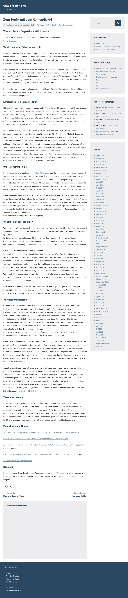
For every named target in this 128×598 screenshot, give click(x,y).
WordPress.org (11, 582)
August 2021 (100, 320)
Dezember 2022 (102, 273)
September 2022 (102, 282)
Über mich (100, 43)
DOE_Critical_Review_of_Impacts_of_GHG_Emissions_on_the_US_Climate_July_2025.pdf (40, 454)
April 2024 (100, 226)
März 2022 (100, 300)
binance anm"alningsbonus (106, 131)
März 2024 (100, 229)
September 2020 (102, 344)
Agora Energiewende (41, 202)
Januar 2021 (100, 341)
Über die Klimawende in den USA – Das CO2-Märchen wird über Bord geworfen (35, 438)
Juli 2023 (99, 252)
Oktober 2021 (101, 314)
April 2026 (100, 156)
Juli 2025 (99, 182)
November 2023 (102, 241)
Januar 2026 (100, 164)
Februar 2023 (101, 267)
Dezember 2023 (102, 238)
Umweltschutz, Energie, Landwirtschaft (19, 25)
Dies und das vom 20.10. (105, 134)
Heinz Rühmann (9, 41)
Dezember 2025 (102, 167)
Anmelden (9, 573)
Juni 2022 (100, 291)
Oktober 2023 (101, 244)
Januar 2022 (100, 305)
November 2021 (102, 311)
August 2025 (101, 179)
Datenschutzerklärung (14, 591)
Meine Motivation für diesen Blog (108, 46)
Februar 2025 (101, 197)
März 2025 (100, 194)
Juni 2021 (99, 326)
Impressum (10, 588)
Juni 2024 (100, 220)
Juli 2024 (99, 217)
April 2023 (100, 261)
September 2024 (102, 211)
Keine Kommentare (66, 25)
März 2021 (99, 335)
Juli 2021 (99, 323)
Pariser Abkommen (41, 173)
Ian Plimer (58, 312)
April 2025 (100, 191)
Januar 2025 (100, 200)
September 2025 (102, 176)
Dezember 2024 (102, 203)
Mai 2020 (99, 347)
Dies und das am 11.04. (104, 89)
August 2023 (101, 250)
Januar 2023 (100, 270)
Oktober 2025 (101, 173)
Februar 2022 (101, 302)
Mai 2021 (99, 329)
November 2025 (102, 170)
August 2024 (101, 214)
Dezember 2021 (102, 308)
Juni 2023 (100, 255)
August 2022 (101, 285)
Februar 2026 (101, 161)
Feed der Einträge (12, 576)
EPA (75, 267)
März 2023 (100, 264)
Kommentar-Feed (12, 579)
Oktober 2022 (101, 279)
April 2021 (100, 332)
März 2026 (100, 158)
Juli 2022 (99, 288)
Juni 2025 (100, 185)
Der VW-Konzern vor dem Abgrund (108, 68)
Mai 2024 (99, 223)
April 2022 (100, 297)
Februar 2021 (101, 338)
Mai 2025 (99, 188)
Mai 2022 (99, 294)
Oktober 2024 (101, 208)
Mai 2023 (99, 258)
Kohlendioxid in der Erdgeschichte (17, 460)
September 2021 (102, 317)
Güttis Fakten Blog (16, 5)
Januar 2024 (100, 235)
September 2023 (102, 247)
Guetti (54, 25)
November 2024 (102, 205)
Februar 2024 (101, 232)
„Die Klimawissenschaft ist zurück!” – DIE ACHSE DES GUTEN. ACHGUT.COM (34, 445)
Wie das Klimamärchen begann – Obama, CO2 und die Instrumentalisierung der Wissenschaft (41, 432)
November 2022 (102, 276)
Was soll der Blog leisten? (105, 49)
